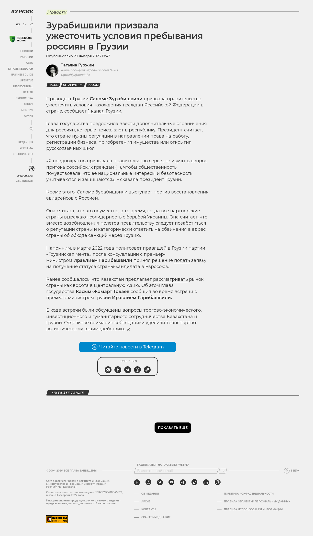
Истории (26, 57)
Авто (29, 62)
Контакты (148, 509)
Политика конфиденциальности (249, 493)
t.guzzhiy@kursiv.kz (75, 75)
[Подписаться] (222, 470)
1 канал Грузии (104, 111)
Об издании (150, 493)
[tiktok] (194, 482)
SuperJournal (22, 86)
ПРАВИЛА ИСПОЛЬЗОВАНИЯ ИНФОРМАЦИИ (253, 509)
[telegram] (183, 482)
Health (28, 92)
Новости (26, 51)
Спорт (28, 104)
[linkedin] (206, 482)
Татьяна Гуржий (77, 65)
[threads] (218, 482)
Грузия (53, 85)
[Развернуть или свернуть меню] (31, 129)
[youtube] (171, 482)
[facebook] (137, 482)
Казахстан (25, 175)
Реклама (26, 148)
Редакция (25, 142)
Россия (93, 85)
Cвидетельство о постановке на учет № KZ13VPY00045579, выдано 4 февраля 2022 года (84, 494)
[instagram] (148, 482)
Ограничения (73, 85)
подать (182, 260)
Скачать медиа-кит (155, 517)
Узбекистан (24, 181)
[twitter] (160, 482)
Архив (28, 115)
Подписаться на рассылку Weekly (163, 464)
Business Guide (22, 74)
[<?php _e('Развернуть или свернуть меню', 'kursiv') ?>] (31, 169)
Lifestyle (26, 80)
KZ (31, 24)
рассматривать (170, 279)
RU (18, 24)
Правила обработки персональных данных (257, 501)
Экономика (24, 98)
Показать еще (173, 427)
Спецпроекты (23, 154)
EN (24, 24)
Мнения (27, 110)
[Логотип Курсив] (22, 11)
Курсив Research (20, 68)
